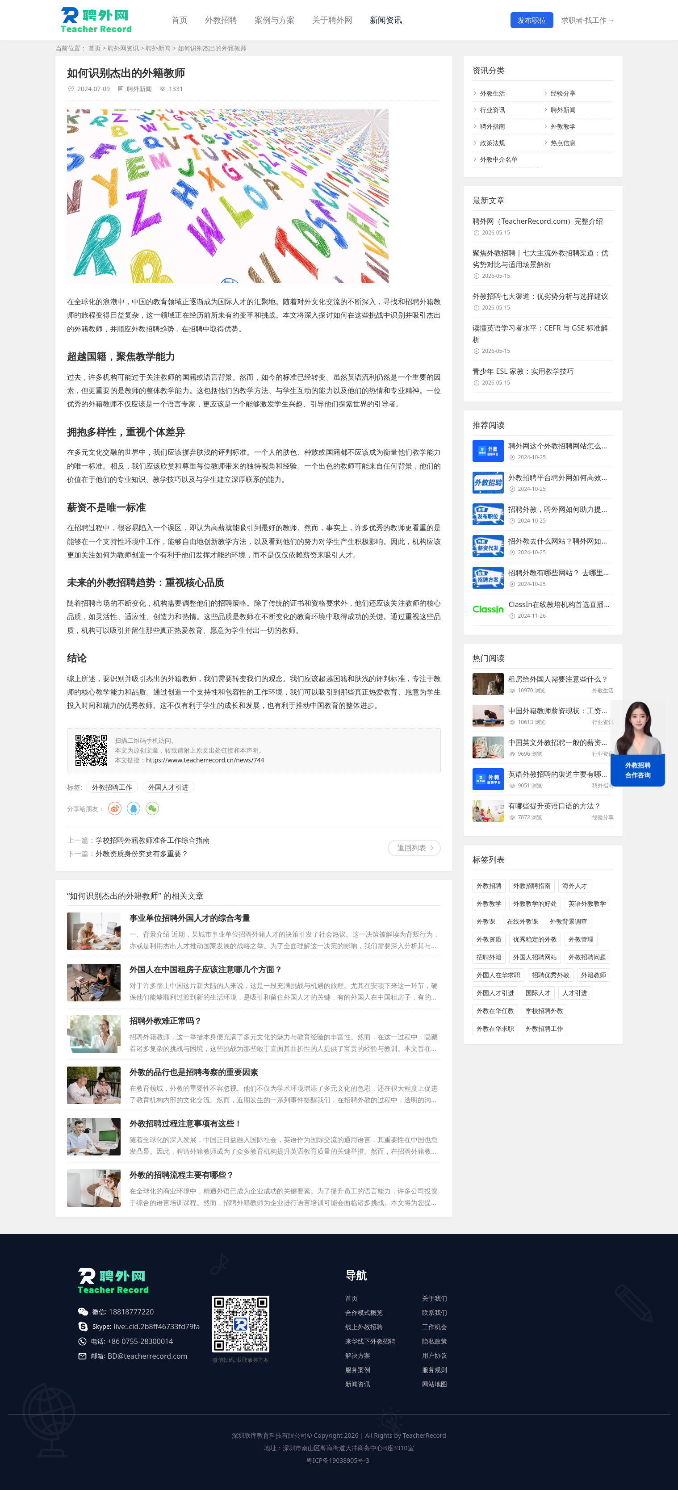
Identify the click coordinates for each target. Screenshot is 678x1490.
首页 (180, 19)
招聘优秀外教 (550, 975)
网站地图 (434, 1384)
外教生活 (492, 93)
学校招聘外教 (544, 1010)
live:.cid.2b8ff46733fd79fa (157, 1326)
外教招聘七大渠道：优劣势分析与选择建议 (540, 296)
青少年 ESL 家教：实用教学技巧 (523, 371)
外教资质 (489, 939)
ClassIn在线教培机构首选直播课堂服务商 (574, 604)
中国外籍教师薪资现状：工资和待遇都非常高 (579, 711)
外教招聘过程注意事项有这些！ (186, 1123)
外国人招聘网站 (535, 957)
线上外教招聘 (364, 1327)
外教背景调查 (568, 921)
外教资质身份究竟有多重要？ (142, 853)
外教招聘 (489, 885)
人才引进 (574, 992)
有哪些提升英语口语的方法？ (554, 806)
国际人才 (538, 992)
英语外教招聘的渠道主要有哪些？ (561, 774)
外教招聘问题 (587, 957)
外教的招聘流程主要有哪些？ (182, 1174)
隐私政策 (434, 1341)
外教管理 (581, 939)
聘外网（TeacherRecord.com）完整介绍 (538, 221)
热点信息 (563, 142)
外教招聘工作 (112, 787)
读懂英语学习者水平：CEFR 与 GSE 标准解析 (540, 333)
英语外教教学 (587, 903)
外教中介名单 (499, 159)
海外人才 (574, 885)
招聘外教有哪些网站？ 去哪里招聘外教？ (573, 573)
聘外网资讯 (123, 48)
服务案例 (357, 1369)
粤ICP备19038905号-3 (337, 1460)
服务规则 (434, 1369)
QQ (133, 808)
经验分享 (563, 93)
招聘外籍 (489, 957)
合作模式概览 (364, 1312)
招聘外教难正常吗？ (166, 1020)
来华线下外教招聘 (370, 1341)
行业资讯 (492, 109)
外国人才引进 (168, 787)
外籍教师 (593, 975)
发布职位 (532, 20)
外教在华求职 (495, 1028)
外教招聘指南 (532, 885)
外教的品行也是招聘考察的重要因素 (194, 1072)
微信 (152, 808)
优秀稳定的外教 (535, 939)
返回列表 (412, 848)
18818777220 (131, 1312)
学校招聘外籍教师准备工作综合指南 (153, 840)
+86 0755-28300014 (140, 1341)
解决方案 (357, 1355)
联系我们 (434, 1312)
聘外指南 (492, 126)
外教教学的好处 (535, 903)
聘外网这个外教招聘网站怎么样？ (561, 446)
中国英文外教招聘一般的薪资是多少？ (569, 742)
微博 (114, 808)
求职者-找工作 (588, 20)
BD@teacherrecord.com (148, 1356)
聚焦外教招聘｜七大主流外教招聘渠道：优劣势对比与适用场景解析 (540, 258)
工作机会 (434, 1327)
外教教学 (563, 126)
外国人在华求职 (498, 975)
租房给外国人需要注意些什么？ (558, 679)
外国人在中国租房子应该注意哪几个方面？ (206, 969)
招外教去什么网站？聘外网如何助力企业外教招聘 (586, 541)
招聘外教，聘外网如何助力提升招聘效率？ (576, 509)
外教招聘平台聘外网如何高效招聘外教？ (572, 477)
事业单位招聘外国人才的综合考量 (190, 917)
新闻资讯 (386, 19)
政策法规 (492, 142)
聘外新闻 (158, 48)
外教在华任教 (495, 1010)
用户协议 (434, 1355)
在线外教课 (522, 921)
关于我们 (434, 1298)
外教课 (486, 921)
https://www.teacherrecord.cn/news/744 (205, 760)
